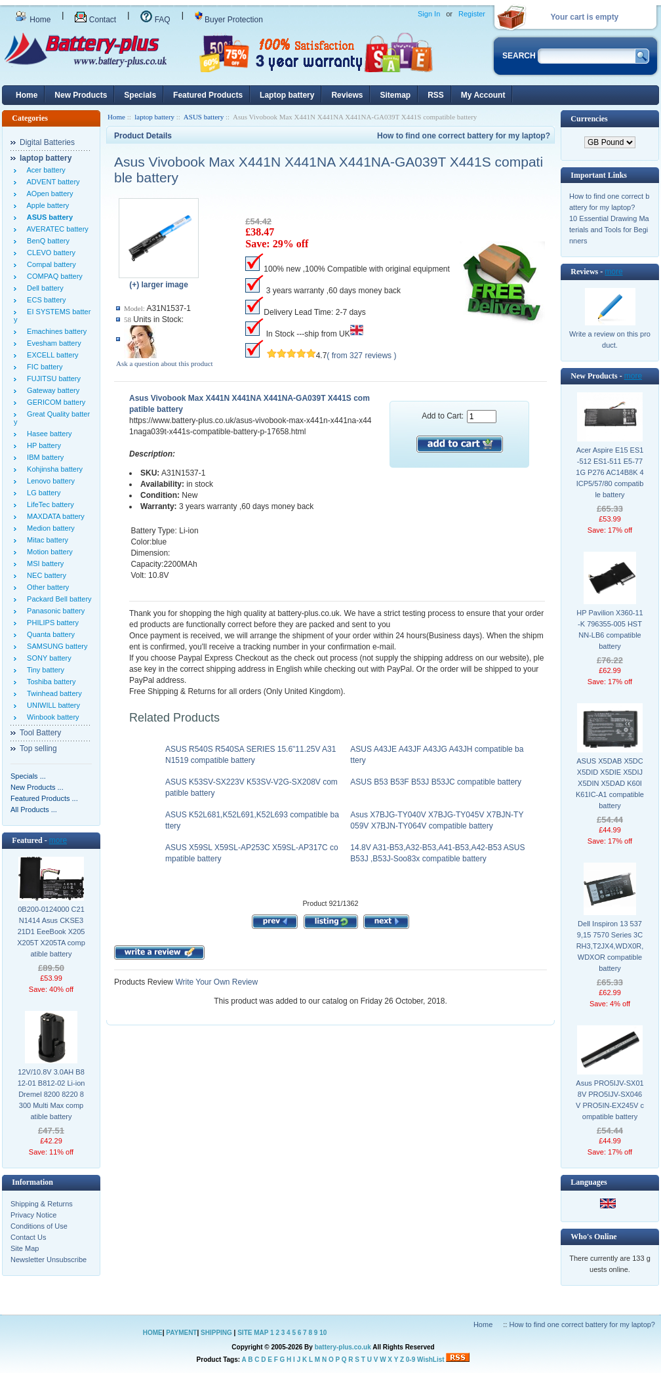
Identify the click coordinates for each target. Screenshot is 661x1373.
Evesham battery (52, 343)
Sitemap (395, 95)
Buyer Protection (229, 19)
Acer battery (44, 170)
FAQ (155, 19)
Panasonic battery (54, 611)
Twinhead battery (52, 693)
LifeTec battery (48, 504)
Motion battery (48, 552)
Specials (140, 95)
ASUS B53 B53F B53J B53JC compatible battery (435, 782)
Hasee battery (47, 434)
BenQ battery (46, 241)
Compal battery (49, 264)
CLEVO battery (49, 252)
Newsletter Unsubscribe (48, 1259)
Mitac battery (45, 540)
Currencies (589, 118)
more (58, 840)
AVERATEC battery (56, 229)
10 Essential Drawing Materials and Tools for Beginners (609, 230)
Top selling (38, 748)
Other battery (46, 587)
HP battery (42, 445)
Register (471, 14)
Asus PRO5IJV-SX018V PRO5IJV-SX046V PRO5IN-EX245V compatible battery (610, 1099)
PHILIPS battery (51, 622)
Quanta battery (49, 634)
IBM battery (43, 457)
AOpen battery (48, 193)
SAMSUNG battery (55, 646)
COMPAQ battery (53, 276)
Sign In (429, 14)
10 (323, 1332)
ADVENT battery (51, 182)
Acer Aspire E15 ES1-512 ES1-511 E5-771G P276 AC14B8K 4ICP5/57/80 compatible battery (609, 472)
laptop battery (154, 117)
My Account (483, 95)
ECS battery (44, 300)
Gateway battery (51, 390)
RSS (436, 95)
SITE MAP (252, 1332)
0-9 (410, 1359)
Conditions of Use (39, 1226)
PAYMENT (181, 1332)
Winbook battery (51, 717)
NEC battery (44, 575)
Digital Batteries (47, 142)
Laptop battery (287, 95)
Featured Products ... (44, 798)
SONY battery (47, 658)
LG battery (41, 493)
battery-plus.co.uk (343, 1347)
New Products (80, 95)
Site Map (24, 1248)
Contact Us (28, 1237)
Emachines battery (55, 331)
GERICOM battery (54, 402)
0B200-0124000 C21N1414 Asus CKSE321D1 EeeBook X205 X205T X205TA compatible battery (51, 931)
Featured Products (208, 95)
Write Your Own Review (215, 982)
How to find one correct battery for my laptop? (463, 135)
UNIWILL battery (51, 705)
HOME (153, 1332)
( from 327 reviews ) (361, 355)
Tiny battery (43, 670)
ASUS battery (204, 117)
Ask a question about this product (164, 363)
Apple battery (46, 205)
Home (32, 19)
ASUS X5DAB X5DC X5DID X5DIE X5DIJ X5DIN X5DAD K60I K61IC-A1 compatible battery (610, 783)
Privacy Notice (33, 1215)
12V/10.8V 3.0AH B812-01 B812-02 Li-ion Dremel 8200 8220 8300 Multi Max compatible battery (51, 1094)
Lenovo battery (49, 481)
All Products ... (33, 809)
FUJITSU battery (52, 378)
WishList (431, 1359)
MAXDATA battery (54, 516)
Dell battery (43, 288)
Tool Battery (40, 732)
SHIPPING (216, 1332)
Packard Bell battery (57, 599)
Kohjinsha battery (53, 469)
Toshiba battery (49, 682)
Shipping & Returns (41, 1204)
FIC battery (43, 367)
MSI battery (43, 563)
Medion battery (49, 528)
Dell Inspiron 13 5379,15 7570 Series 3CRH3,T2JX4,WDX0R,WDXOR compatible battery (610, 946)
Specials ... (28, 776)
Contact (95, 19)
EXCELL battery (51, 355)
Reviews (347, 95)
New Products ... (37, 787)
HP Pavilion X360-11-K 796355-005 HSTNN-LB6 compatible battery (609, 629)
